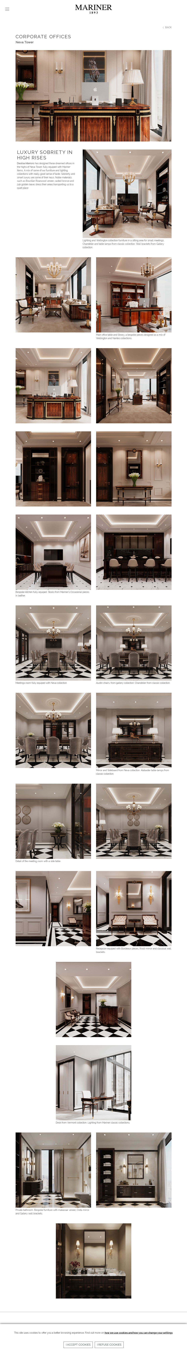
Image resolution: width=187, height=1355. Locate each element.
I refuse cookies (109, 1344)
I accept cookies (78, 1344)
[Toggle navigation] (7, 9)
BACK (167, 27)
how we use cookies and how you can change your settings (139, 1332)
